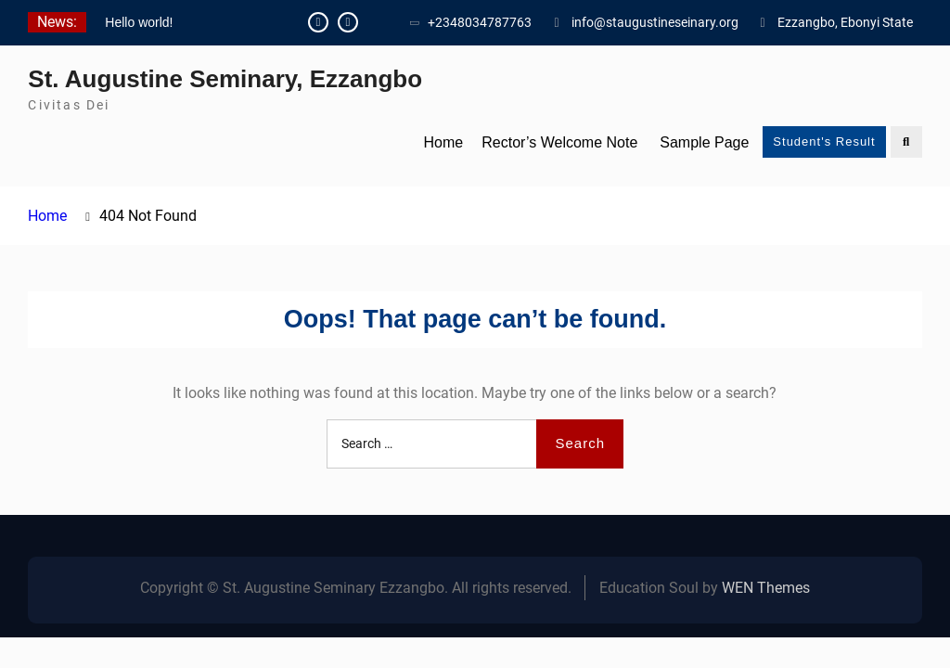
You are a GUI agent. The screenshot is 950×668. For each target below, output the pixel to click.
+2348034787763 (480, 22)
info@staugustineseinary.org (654, 22)
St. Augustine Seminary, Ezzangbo (225, 79)
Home (444, 142)
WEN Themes (766, 588)
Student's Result (824, 141)
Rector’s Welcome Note (559, 142)
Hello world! (139, 22)
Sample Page (704, 142)
